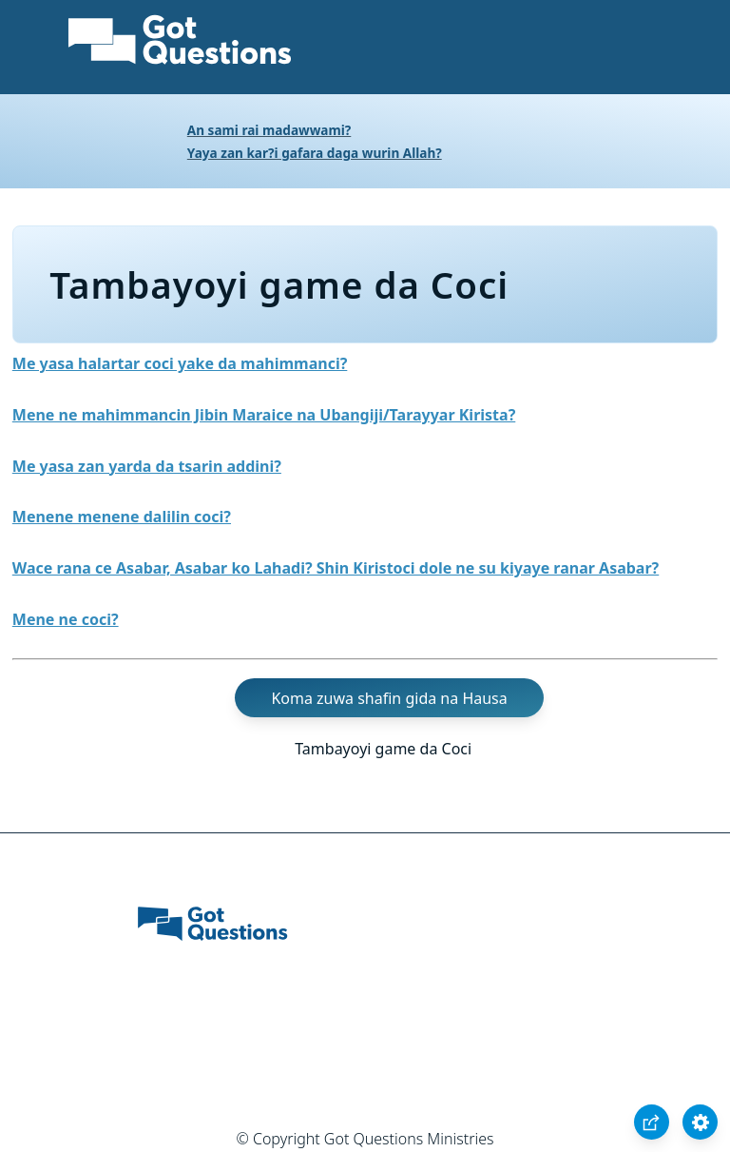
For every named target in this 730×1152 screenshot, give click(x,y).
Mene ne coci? (65, 619)
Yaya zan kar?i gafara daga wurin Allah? (314, 153)
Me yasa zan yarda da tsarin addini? (146, 466)
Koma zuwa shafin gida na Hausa (389, 698)
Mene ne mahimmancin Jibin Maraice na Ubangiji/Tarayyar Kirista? (263, 414)
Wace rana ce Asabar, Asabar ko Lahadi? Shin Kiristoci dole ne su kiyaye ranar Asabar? (335, 567)
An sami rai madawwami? (269, 130)
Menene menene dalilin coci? (121, 516)
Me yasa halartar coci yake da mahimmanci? (180, 363)
